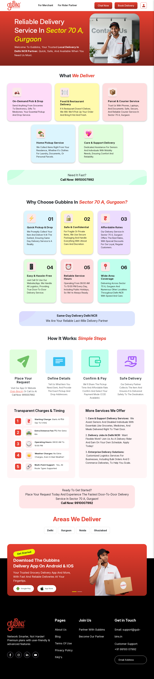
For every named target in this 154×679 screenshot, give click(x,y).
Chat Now (103, 5)
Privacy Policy (64, 650)
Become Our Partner (91, 636)
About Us (60, 629)
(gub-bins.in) (16, 391)
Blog (58, 636)
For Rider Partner (67, 5)
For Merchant (45, 5)
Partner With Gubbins (92, 629)
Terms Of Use (63, 643)
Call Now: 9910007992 (77, 179)
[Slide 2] (79, 591)
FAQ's (58, 657)
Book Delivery (126, 5)
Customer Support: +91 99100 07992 (126, 646)
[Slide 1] (74, 591)
